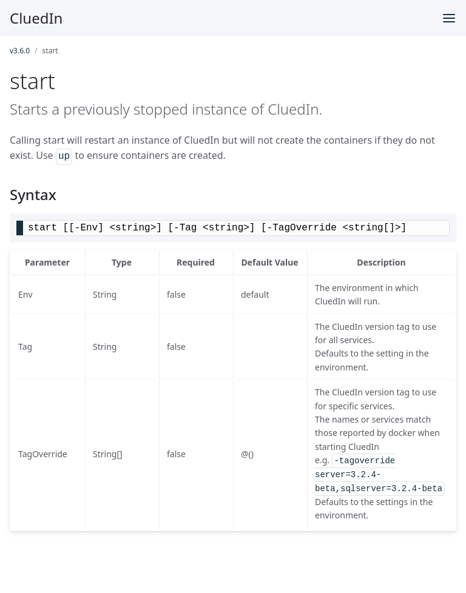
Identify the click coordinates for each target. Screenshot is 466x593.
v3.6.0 (20, 50)
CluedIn (36, 18)
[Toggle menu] (449, 18)
